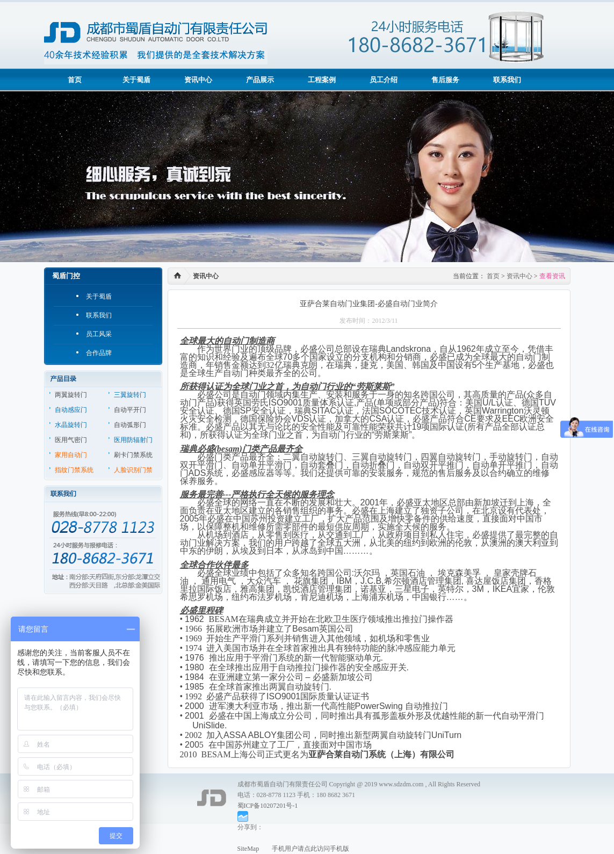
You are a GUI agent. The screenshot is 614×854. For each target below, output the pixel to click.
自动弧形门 (130, 425)
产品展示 (260, 80)
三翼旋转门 (130, 395)
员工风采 (99, 334)
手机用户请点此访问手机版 (304, 848)
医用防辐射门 (133, 440)
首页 (75, 80)
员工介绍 (384, 80)
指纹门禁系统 (74, 470)
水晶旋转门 (71, 425)
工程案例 (322, 80)
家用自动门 (71, 455)
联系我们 (507, 80)
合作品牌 (99, 353)
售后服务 (445, 80)
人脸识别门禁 (133, 470)
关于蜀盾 (136, 80)
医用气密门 (71, 440)
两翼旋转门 (71, 395)
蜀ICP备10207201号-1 (267, 805)
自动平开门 (130, 410)
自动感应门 (71, 410)
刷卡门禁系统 (133, 455)
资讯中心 (198, 80)
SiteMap (248, 848)
